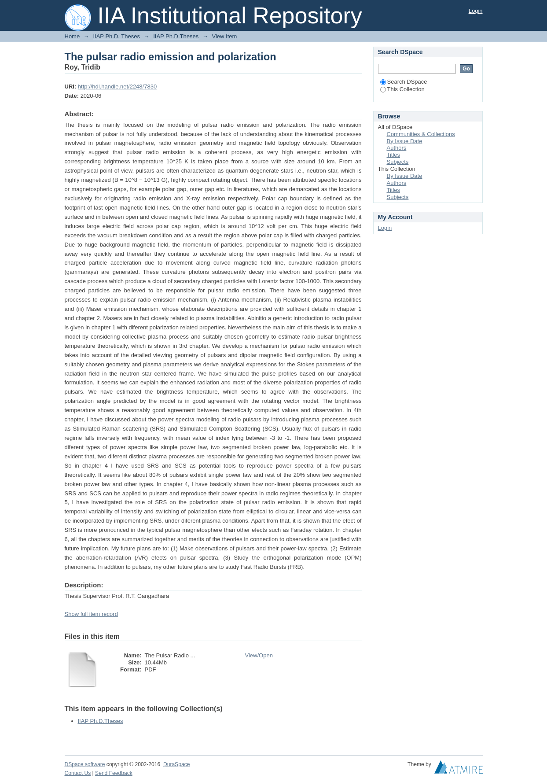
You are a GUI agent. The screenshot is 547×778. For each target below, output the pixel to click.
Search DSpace (403, 81)
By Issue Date (404, 141)
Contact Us (78, 773)
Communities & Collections (421, 134)
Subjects (398, 162)
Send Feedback (113, 773)
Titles (393, 154)
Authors (397, 147)
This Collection (402, 89)
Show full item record (91, 614)
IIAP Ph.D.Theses (175, 36)
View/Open (259, 655)
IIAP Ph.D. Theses (116, 36)
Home (72, 36)
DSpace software (85, 764)
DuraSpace (176, 764)
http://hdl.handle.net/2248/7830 (117, 86)
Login (476, 10)
